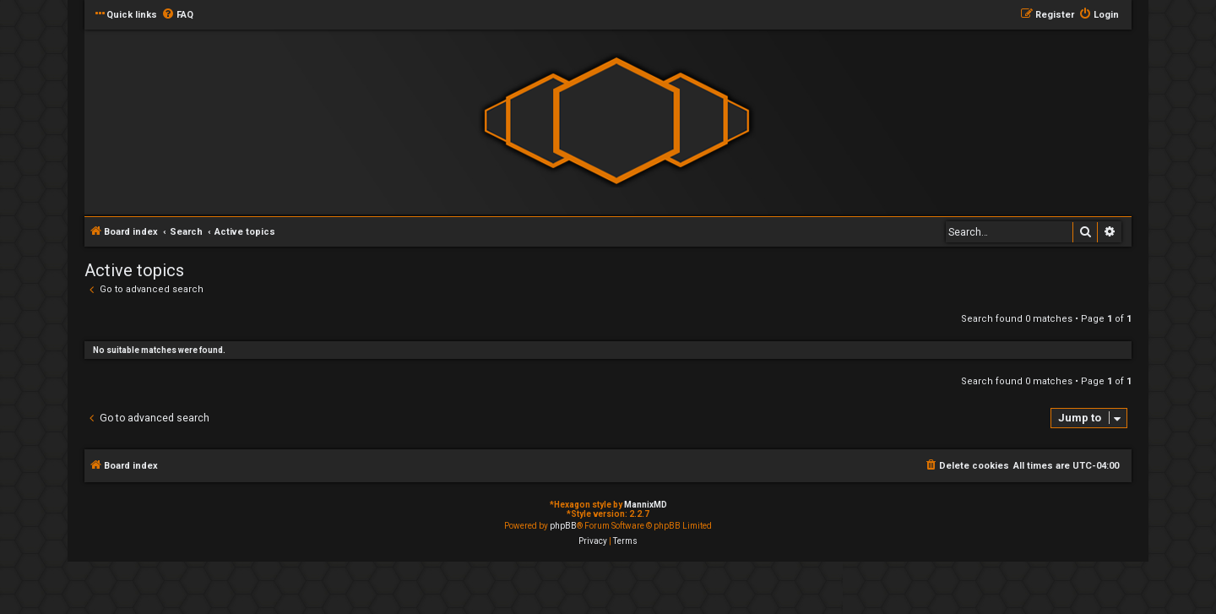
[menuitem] (177, 15)
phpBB (563, 525)
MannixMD (645, 504)
